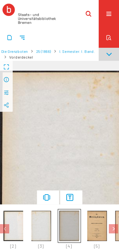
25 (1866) (43, 51)
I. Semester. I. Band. (77, 51)
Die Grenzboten (14, 51)
